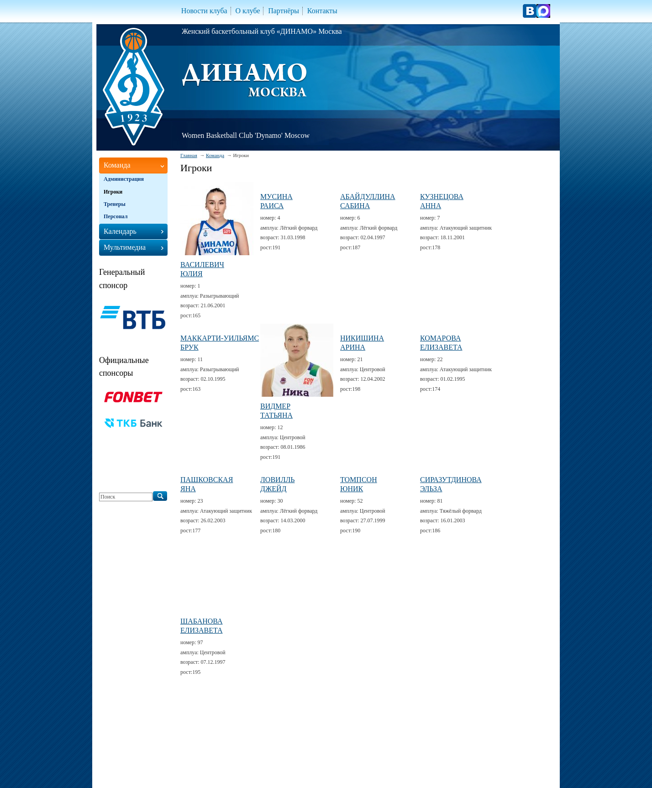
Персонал (115, 216)
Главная (188, 155)
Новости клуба (204, 11)
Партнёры (283, 11)
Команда (215, 155)
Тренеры (115, 204)
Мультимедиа (125, 247)
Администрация (124, 179)
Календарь (120, 231)
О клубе (247, 11)
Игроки (113, 192)
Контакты (322, 11)
